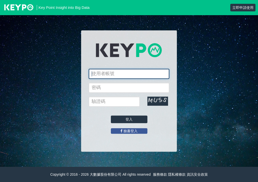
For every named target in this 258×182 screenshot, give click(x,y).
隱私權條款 (177, 174)
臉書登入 (129, 131)
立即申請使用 (242, 8)
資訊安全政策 (197, 174)
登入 (129, 119)
